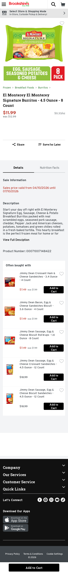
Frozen (7, 87)
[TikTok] (63, 501)
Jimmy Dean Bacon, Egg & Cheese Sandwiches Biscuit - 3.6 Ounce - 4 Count (37, 306)
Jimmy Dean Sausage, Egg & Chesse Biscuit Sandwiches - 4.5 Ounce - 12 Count (37, 393)
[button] (53, 4)
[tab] (18, 168)
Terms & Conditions (33, 553)
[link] (49, 144)
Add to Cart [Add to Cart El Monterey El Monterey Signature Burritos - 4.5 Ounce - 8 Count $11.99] (34, 568)
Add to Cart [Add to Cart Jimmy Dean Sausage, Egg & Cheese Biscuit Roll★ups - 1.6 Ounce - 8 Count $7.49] (54, 348)
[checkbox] (62, 23)
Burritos (43, 87)
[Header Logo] (18, 4)
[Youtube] (57, 501)
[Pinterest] (45, 501)
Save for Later (49, 144)
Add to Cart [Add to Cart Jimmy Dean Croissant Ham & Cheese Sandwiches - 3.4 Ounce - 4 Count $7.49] (54, 289)
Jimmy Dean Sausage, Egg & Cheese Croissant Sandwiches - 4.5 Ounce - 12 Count (38, 364)
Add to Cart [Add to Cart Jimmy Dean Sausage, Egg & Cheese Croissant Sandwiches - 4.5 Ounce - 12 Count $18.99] (54, 377)
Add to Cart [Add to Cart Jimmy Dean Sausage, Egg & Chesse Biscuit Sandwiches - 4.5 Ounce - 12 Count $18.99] (54, 406)
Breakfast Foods (24, 87)
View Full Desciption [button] (16, 240)
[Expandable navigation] (3, 4)
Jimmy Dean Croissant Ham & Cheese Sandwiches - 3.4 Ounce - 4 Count (39, 276)
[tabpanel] (34, 296)
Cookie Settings (55, 553)
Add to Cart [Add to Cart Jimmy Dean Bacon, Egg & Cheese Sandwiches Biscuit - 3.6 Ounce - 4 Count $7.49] (54, 318)
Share (18, 144)
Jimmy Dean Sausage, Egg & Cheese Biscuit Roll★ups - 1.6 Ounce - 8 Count (37, 335)
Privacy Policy (12, 553)
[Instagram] (51, 501)
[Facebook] (40, 501)
